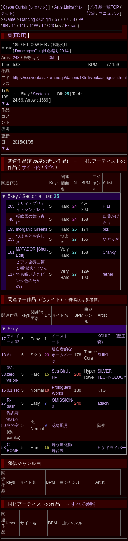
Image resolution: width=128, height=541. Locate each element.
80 (3, 425)
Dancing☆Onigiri (36, 19)
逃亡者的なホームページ (62, 355)
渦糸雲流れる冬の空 (12, 419)
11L (22, 25)
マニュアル (109, 13)
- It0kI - (51, 57)
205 (11, 206)
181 (11, 252)
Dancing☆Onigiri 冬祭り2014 (42, 51)
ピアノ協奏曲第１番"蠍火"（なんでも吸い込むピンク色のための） (32, 274)
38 (3, 374)
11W (33, 25)
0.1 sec (13, 390)
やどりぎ (111, 239)
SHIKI (102, 355)
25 (3, 403)
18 (3, 355)
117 (11, 274)
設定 (91, 13)
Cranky (109, 252)
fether (108, 274)
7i (67, 19)
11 (13, 25)
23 (51, 25)
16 (3, 390)
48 (11, 219)
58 (3, 447)
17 (3, 339)
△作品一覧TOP (104, 7)
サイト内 (31, 167)
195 (11, 229)
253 (11, 239)
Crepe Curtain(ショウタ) (26, 7)
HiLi (106, 206)
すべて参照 (83, 504)
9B (5, 25)
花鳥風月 (60, 425)
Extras (70, 25)
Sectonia (41, 94)
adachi (103, 403)
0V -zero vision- (12, 374)
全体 (49, 167)
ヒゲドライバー (111, 447)
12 (43, 25)
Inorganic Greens (31, 229)
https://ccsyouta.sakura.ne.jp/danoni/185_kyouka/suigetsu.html (70, 77)
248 (16, 57)
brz (106, 229)
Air (9, 355)
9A (81, 19)
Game (10, 19)
